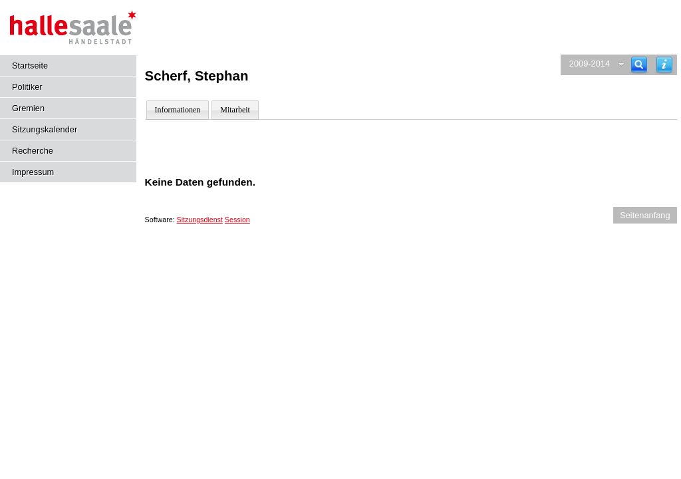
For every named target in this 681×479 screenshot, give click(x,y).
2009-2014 (589, 64)
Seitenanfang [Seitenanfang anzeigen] (645, 215)
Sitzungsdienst (200, 220)
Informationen (178, 109)
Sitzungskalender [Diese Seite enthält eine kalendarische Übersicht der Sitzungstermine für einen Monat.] (44, 129)
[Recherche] (639, 65)
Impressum (33, 172)
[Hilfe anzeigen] (664, 65)
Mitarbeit (235, 109)
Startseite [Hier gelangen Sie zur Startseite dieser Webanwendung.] (30, 66)
